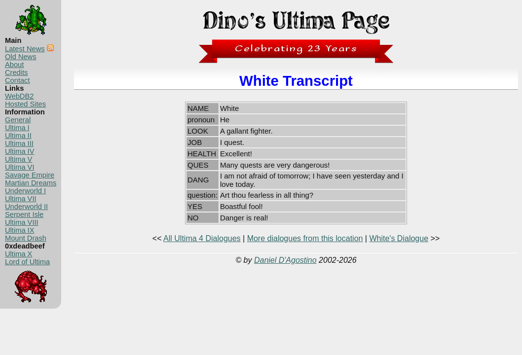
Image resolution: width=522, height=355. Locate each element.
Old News (21, 57)
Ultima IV (19, 151)
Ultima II (18, 136)
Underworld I (25, 191)
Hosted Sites (25, 104)
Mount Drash (25, 238)
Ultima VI (19, 167)
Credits (16, 72)
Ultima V (18, 159)
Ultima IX (19, 230)
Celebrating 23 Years (296, 48)
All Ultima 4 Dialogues (202, 238)
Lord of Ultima (27, 262)
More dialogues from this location (305, 238)
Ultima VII (21, 199)
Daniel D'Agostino (285, 260)
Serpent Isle (24, 214)
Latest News (25, 49)
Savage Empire (29, 175)
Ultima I (17, 128)
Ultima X (18, 254)
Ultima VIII (21, 222)
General (18, 120)
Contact (17, 80)
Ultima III (19, 143)
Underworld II (26, 207)
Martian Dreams (30, 183)
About (14, 65)
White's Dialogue (398, 238)
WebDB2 (19, 96)
